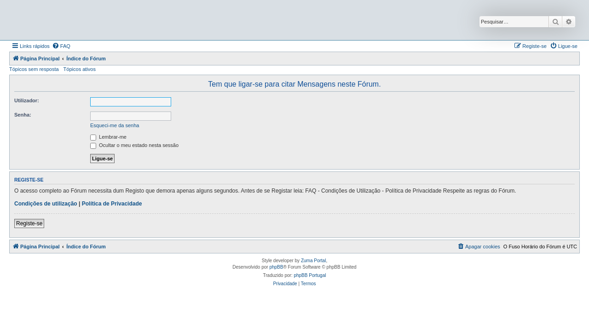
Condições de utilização (45, 203)
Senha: (22, 115)
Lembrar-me (108, 137)
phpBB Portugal (310, 275)
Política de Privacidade (112, 203)
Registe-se (29, 223)
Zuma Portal (313, 260)
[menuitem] (61, 46)
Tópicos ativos (80, 69)
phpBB (276, 267)
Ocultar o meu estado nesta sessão (134, 145)
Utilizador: (26, 100)
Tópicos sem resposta (34, 69)
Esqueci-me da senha (114, 125)
